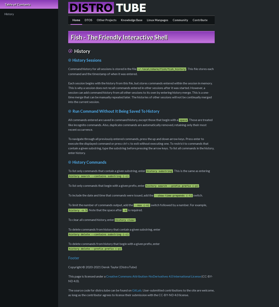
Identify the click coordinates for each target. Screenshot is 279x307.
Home (76, 20)
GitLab (136, 290)
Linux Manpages (157, 20)
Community (180, 20)
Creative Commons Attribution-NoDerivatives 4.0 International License (153, 276)
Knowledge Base (131, 20)
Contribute (200, 20)
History (9, 14)
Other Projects (106, 20)
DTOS (88, 20)
